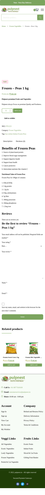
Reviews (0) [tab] (20, 141)
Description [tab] (7, 141)
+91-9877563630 (16, 387)
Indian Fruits (28, 449)
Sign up (4, 416)
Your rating (6, 242)
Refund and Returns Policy (33, 412)
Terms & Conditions (31, 425)
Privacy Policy (29, 420)
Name (4, 283)
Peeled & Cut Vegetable (9, 462)
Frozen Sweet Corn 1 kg (11, 357)
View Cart (5, 420)
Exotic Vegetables (7, 449)
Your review (6, 252)
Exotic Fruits (28, 444)
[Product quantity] (7, 110)
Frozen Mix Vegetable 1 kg (33, 357)
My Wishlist (5, 429)
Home (4, 26)
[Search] (40, 17)
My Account (5, 425)
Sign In (3, 412)
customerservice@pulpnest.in (19, 392)
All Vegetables (6, 444)
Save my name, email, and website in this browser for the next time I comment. (21, 309)
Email (4, 293)
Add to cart (17, 110)
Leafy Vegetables (7, 453)
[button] (11, 365)
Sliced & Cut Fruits (31, 453)
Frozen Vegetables (15, 26)
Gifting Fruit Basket (31, 458)
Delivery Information (31, 416)
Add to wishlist (9, 118)
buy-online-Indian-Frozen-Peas (15, 134)
